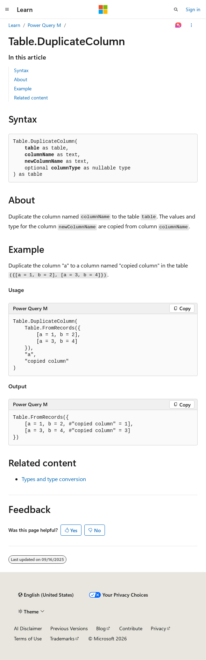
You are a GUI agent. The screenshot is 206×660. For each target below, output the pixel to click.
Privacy (158, 628)
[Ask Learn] (178, 25)
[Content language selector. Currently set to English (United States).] (46, 594)
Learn (14, 25)
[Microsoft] (103, 9)
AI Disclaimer (28, 628)
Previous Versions (69, 628)
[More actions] (191, 25)
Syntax (21, 70)
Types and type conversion (54, 478)
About (20, 79)
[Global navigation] (7, 9)
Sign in (193, 9)
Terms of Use (28, 638)
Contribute (130, 628)
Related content (31, 97)
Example (22, 88)
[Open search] (176, 9)
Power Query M (44, 25)
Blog (101, 628)
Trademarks (62, 638)
